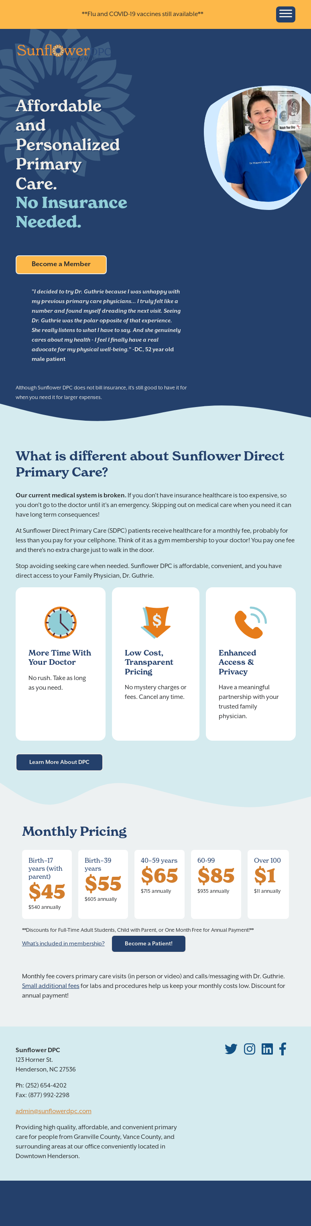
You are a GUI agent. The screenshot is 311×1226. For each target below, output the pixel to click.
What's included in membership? (63, 944)
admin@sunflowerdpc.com (53, 1111)
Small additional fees (50, 986)
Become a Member (61, 264)
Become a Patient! (149, 944)
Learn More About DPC (59, 762)
